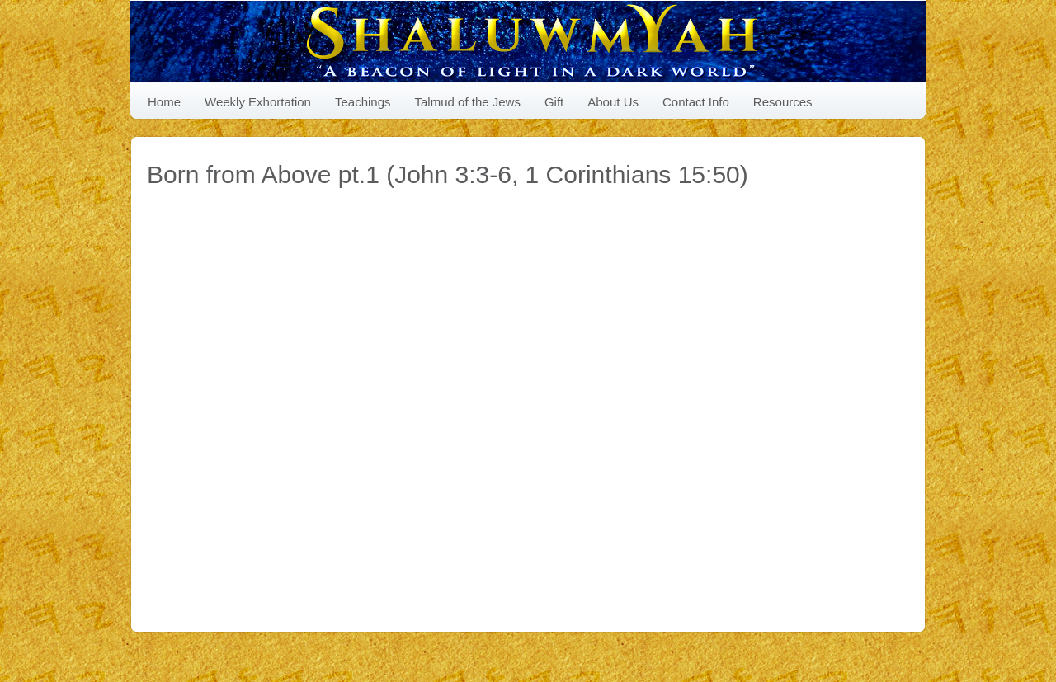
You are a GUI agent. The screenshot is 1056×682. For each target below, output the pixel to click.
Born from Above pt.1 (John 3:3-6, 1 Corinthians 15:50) (447, 174)
